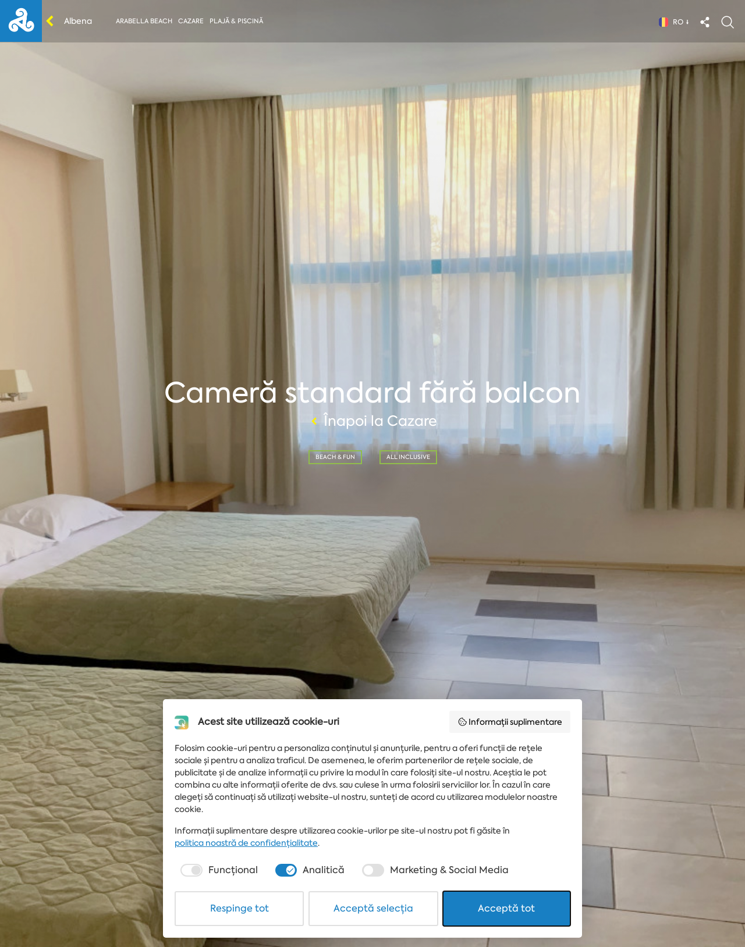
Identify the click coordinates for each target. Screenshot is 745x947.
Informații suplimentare (510, 722)
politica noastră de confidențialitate (246, 843)
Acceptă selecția (373, 908)
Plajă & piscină (236, 21)
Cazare (191, 21)
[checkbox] (218, 870)
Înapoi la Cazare (372, 421)
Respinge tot (239, 908)
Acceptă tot (506, 908)
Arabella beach (144, 21)
